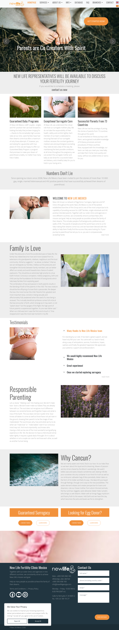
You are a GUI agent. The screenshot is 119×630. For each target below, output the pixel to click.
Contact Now (25, 523)
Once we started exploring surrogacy (84, 372)
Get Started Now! (96, 21)
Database (79, 2)
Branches (97, 2)
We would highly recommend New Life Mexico (84, 357)
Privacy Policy (33, 588)
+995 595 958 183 (64, 576)
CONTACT (110, 2)
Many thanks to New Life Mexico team (84, 331)
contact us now (59, 89)
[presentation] (94, 608)
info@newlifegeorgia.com (61, 584)
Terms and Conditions (18, 588)
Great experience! (75, 365)
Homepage (31, 2)
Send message (102, 617)
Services (43, 2)
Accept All (38, 621)
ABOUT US (56, 2)
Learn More (43, 523)
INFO (68, 2)
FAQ (87, 2)
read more (105, 234)
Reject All (17, 621)
